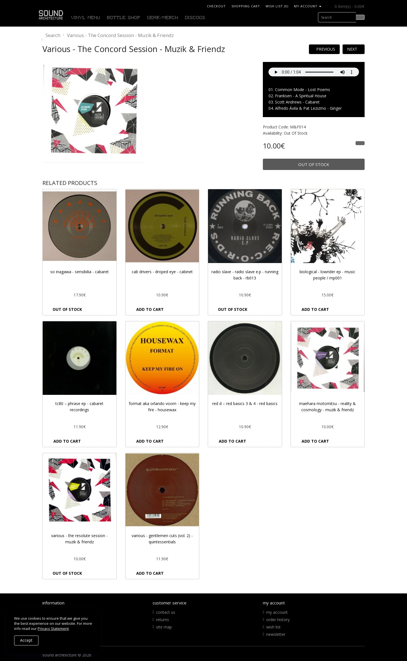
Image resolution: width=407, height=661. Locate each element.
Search (53, 35)
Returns (162, 619)
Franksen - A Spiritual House (300, 95)
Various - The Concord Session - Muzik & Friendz (120, 35)
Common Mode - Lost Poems (302, 89)
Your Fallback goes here (314, 72)
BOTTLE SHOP (123, 18)
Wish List (273, 627)
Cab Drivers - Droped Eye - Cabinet (162, 271)
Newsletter (275, 634)
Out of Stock (313, 164)
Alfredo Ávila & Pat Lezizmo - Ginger (308, 108)
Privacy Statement (53, 628)
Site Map (164, 627)
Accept (26, 640)
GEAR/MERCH (162, 18)
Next (352, 49)
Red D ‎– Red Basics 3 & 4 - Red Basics (245, 403)
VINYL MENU (86, 18)
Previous (325, 49)
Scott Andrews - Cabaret (297, 102)
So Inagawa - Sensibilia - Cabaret (79, 271)
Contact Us (165, 612)
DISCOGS (195, 18)
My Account (277, 612)
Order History (278, 619)
